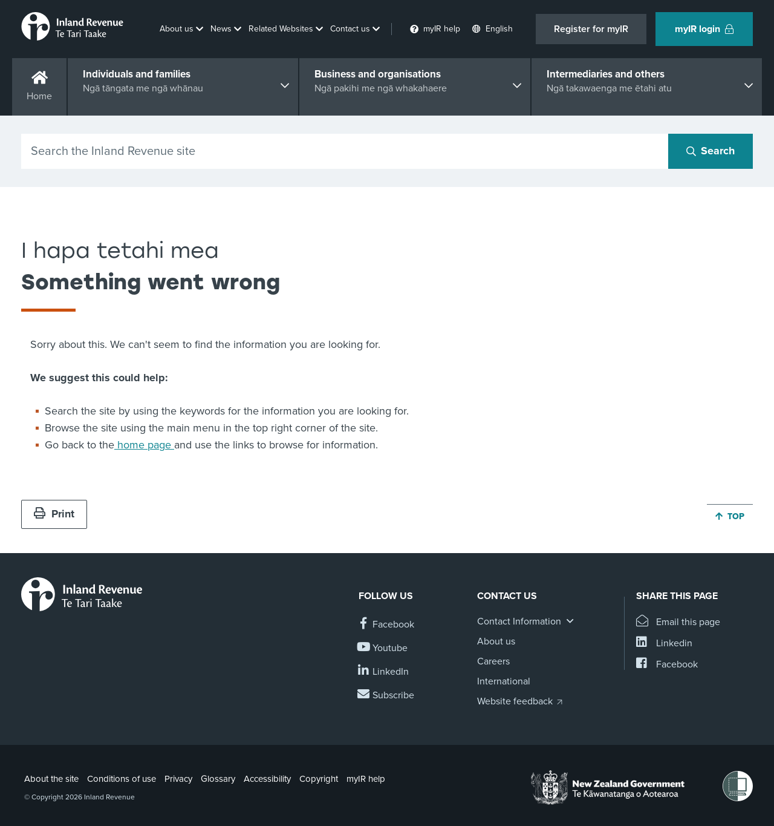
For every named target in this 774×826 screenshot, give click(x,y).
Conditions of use (121, 778)
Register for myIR (591, 29)
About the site (51, 778)
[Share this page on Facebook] (667, 664)
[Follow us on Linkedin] (384, 672)
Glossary (218, 778)
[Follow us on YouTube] (383, 648)
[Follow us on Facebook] (386, 624)
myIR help (365, 778)
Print (54, 513)
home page (144, 444)
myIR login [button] (704, 29)
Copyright (318, 778)
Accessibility (267, 778)
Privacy (178, 778)
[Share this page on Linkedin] (664, 643)
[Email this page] (678, 622)
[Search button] (710, 151)
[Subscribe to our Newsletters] (386, 695)
